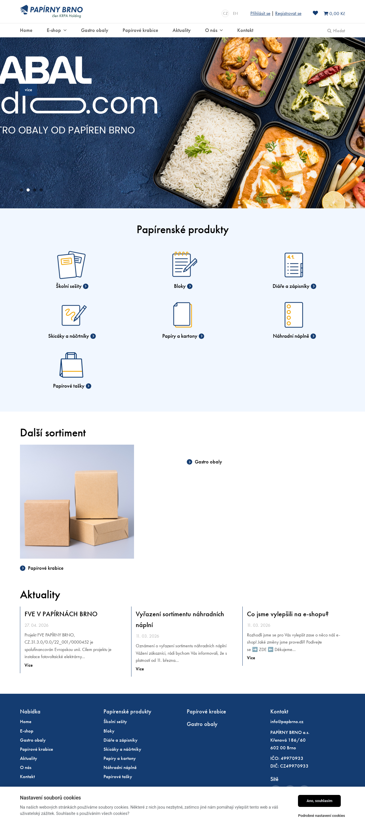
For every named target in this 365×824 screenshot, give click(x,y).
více (28, 90)
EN (235, 13)
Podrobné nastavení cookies (321, 815)
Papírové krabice (45, 568)
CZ (225, 13)
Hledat (339, 31)
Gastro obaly (208, 461)
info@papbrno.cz (286, 721)
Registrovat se (288, 13)
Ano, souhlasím (319, 801)
